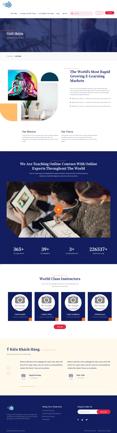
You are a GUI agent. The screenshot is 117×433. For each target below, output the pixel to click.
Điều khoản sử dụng (48, 416)
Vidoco (22, 430)
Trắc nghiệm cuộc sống (46, 13)
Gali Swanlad (20, 314)
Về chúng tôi (46, 419)
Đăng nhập (99, 12)
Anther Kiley (46, 314)
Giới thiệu (14, 13)
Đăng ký (110, 12)
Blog (57, 13)
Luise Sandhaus (73, 314)
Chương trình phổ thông (28, 13)
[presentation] (2, 305)
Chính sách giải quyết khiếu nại (51, 413)
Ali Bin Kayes (99, 314)
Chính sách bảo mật (48, 410)
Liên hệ (64, 13)
